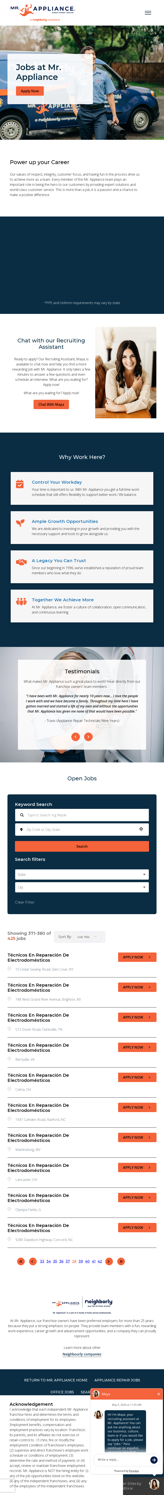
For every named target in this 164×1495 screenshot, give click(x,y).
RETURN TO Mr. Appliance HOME (56, 1380)
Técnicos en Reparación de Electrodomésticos (38, 957)
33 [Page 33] (42, 1261)
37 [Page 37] (68, 1261)
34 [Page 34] (48, 1261)
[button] (141, 829)
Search (82, 846)
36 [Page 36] (61, 1261)
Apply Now (30, 91)
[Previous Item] (75, 737)
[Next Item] (88, 737)
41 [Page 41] (93, 1261)
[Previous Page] (33, 1261)
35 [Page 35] (55, 1261)
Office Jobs (62, 1392)
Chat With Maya (51, 404)
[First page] (21, 1261)
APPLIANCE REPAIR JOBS (117, 1380)
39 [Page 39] (81, 1261)
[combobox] (80, 829)
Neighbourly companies (82, 1354)
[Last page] (121, 1261)
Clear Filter (25, 902)
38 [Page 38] (74, 1261)
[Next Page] (109, 1261)
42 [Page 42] (100, 1261)
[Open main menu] (148, 12)
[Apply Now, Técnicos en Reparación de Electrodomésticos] (137, 957)
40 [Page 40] (87, 1261)
